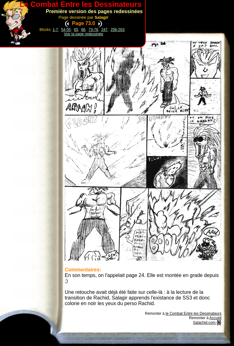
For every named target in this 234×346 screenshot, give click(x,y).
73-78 (93, 29)
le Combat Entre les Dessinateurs (193, 313)
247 (104, 29)
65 (76, 29)
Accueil (215, 318)
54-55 (66, 29)
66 (83, 29)
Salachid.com (207, 322)
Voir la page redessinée (83, 34)
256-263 (118, 29)
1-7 (55, 29)
